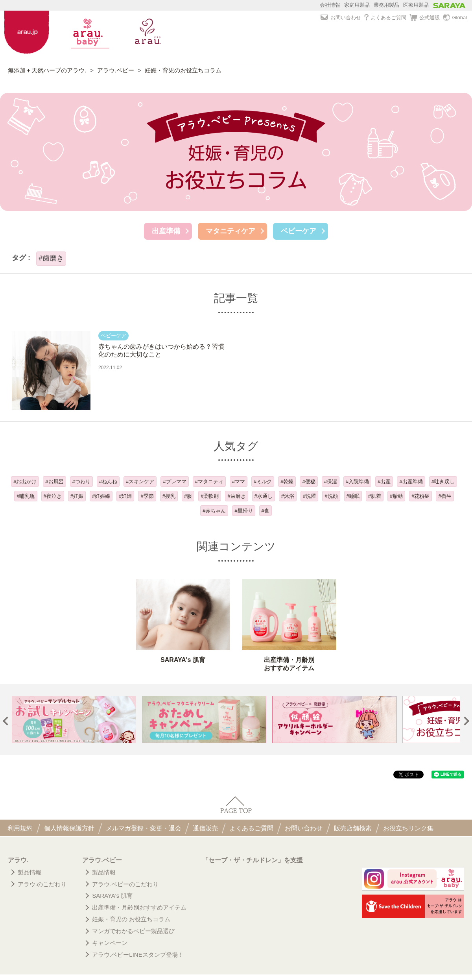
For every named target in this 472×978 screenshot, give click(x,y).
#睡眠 (353, 496)
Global (455, 18)
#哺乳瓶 (26, 496)
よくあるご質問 (385, 17)
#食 (265, 511)
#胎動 (396, 496)
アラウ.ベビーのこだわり (125, 884)
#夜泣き (53, 496)
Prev (7, 721)
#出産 (384, 481)
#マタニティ (209, 481)
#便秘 (308, 481)
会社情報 (330, 5)
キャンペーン (109, 942)
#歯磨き (236, 496)
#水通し (263, 496)
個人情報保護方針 (69, 828)
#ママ (238, 481)
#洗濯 (309, 496)
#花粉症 (420, 496)
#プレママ (174, 481)
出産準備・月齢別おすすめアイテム (139, 907)
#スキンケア (140, 481)
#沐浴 (287, 496)
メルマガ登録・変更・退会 (143, 828)
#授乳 (168, 496)
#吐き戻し (443, 481)
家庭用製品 (357, 5)
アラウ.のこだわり (42, 884)
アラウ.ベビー (115, 70)
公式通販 (424, 18)
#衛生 (444, 496)
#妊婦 (125, 496)
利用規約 (20, 828)
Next (465, 721)
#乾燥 (286, 481)
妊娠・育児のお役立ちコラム (183, 70)
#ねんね (108, 481)
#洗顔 (330, 496)
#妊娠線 (101, 496)
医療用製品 (416, 5)
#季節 (146, 496)
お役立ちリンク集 (408, 828)
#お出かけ (25, 481)
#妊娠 (76, 496)
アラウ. (18, 860)
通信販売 (205, 828)
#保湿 (330, 481)
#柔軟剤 (210, 496)
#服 (188, 496)
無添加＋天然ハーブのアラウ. (47, 70)
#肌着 (374, 496)
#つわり (81, 481)
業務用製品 (386, 5)
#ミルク (263, 481)
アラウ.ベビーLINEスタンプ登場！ (138, 954)
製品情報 (29, 872)
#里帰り (243, 511)
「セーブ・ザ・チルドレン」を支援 (252, 860)
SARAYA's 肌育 (112, 895)
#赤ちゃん (214, 511)
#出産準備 (410, 481)
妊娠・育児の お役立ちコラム (131, 919)
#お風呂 (54, 481)
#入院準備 (357, 481)
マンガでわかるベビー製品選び (133, 931)
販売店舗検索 (353, 828)
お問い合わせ (340, 17)
